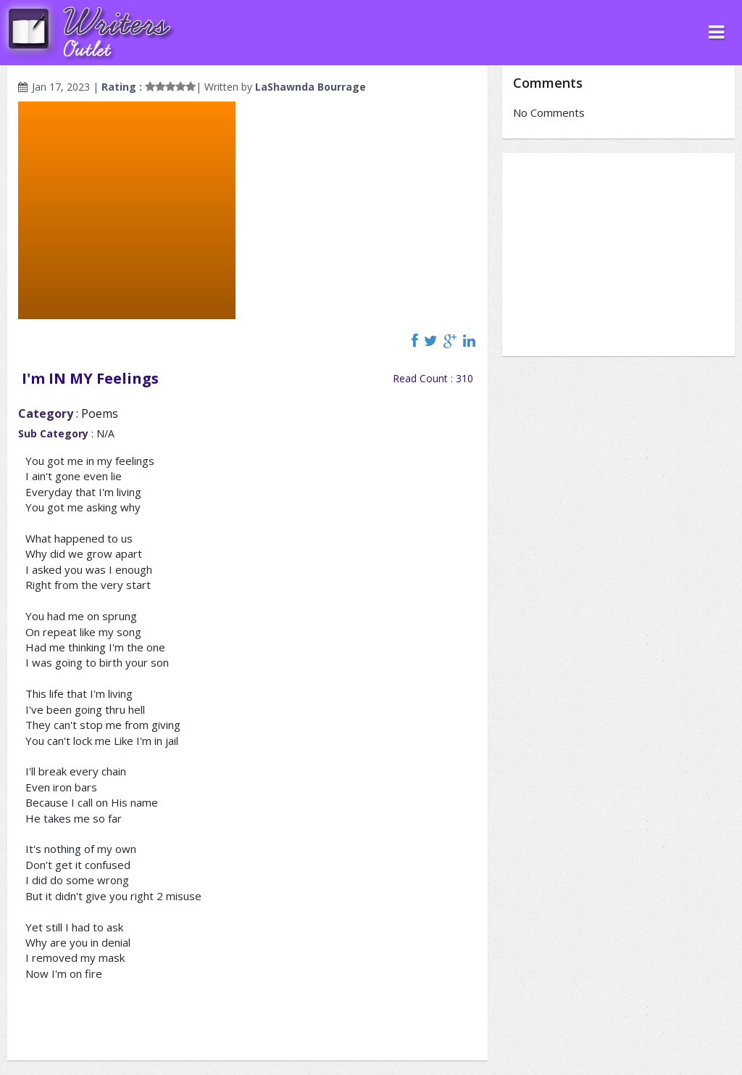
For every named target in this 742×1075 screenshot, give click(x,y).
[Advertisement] (618, 254)
